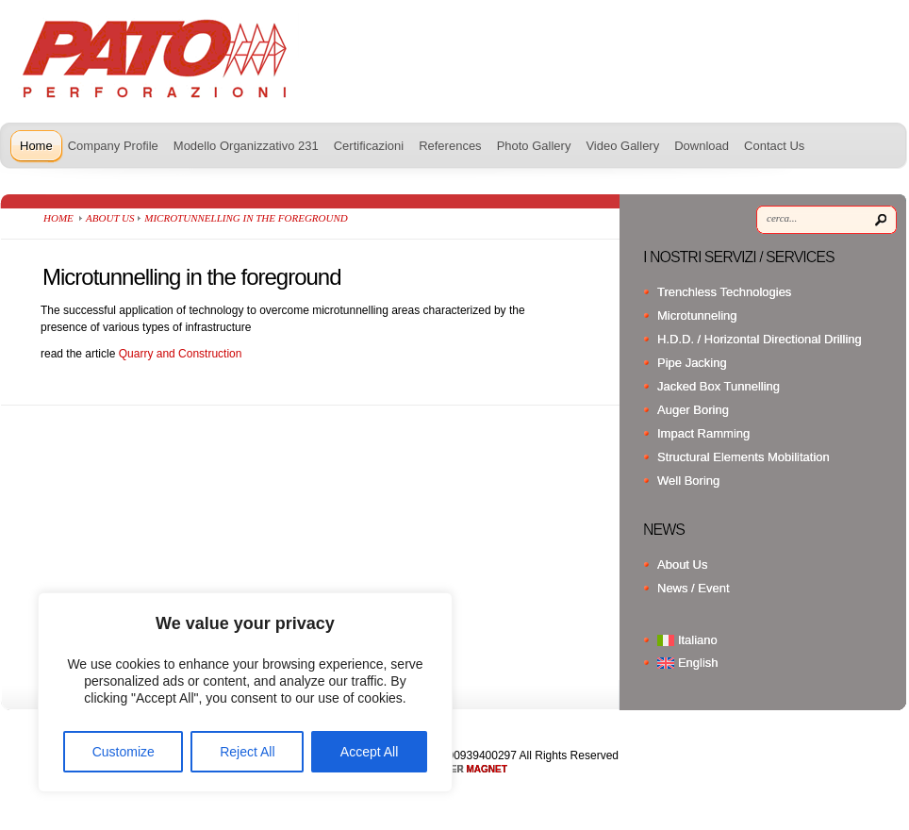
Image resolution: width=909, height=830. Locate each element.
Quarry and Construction (180, 353)
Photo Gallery (534, 146)
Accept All (369, 751)
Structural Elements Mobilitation (743, 457)
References (450, 146)
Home (36, 146)
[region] (245, 692)
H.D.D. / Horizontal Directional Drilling (759, 339)
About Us (110, 218)
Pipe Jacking (692, 363)
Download (701, 146)
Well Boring (688, 480)
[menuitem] (777, 640)
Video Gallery (622, 146)
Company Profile (113, 146)
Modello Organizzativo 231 (246, 146)
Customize (123, 751)
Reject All (247, 751)
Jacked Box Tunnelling (718, 386)
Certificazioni (369, 146)
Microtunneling (697, 315)
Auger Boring (693, 410)
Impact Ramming (703, 433)
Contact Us (774, 146)
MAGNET (487, 769)
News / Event (693, 588)
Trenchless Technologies (724, 292)
